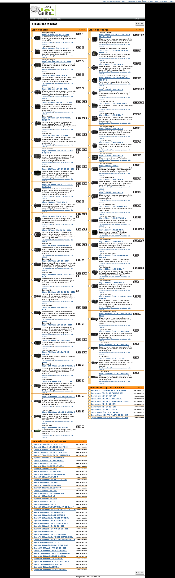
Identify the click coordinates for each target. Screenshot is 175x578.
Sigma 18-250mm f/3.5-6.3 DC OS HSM (58, 169)
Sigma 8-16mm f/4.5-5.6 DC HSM (55, 35)
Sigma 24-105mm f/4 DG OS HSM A (56, 245)
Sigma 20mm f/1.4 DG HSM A (111, 90)
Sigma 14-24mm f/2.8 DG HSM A (55, 89)
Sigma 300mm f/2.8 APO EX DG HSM (114, 331)
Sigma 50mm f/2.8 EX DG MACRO (104, 410)
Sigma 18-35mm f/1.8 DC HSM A (55, 135)
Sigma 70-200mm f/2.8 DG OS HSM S (57, 325)
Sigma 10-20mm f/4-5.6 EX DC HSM (48, 444)
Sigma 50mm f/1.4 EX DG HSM (103, 407)
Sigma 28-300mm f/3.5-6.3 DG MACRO (49, 515)
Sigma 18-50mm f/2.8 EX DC (45, 463)
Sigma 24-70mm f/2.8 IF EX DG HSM (57, 216)
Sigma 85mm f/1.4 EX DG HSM (111, 230)
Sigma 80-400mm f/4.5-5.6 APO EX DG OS (51, 545)
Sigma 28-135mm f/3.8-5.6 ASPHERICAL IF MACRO (55, 510)
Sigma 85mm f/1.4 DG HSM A (111, 242)
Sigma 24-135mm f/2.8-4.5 (44, 496)
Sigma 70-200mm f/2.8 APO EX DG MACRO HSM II (54, 540)
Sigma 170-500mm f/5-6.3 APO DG (48, 564)
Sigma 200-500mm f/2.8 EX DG (46, 567)
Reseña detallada (47, 42)
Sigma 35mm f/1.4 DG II (108, 166)
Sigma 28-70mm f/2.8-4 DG (45, 501)
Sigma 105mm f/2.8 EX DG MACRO (105, 412)
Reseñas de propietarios (62, 42)
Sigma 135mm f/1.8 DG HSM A (111, 283)
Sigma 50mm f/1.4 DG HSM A (111, 193)
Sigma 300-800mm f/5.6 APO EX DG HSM (50, 570)
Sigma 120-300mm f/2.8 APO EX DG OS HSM (52, 553)
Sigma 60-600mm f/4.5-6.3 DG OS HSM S (58, 292)
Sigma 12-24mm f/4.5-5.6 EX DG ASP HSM (51, 447)
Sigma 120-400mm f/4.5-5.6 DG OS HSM (50, 556)
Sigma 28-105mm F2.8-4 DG (45, 504)
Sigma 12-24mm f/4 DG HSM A (54, 75)
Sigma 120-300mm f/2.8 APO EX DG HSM (50, 551)
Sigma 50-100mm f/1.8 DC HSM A (55, 261)
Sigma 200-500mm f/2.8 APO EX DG (56, 428)
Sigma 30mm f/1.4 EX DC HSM (103, 404)
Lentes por (50, 19)
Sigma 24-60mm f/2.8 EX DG (45, 491)
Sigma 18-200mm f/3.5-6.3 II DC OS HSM (50, 480)
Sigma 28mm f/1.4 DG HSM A (111, 129)
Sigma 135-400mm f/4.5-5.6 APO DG (48, 559)
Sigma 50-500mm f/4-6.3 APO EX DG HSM (51, 529)
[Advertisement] (100, 10)
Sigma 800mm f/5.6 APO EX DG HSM (114, 374)
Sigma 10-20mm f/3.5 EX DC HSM (56, 48)
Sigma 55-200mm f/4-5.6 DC (45, 532)
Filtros (59, 19)
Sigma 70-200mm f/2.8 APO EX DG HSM (50, 534)
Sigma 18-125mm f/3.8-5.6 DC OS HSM (49, 474)
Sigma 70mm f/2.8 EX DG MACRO (113, 206)
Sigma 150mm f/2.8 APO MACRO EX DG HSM (109, 415)
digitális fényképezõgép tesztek (116, 1)
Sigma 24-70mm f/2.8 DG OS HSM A (56, 230)
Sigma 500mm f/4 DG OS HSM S (112, 358)
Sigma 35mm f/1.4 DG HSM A (111, 156)
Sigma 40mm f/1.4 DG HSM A (111, 179)
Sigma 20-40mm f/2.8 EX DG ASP (47, 488)
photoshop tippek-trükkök (150, 1)
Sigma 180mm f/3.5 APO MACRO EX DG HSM (109, 418)
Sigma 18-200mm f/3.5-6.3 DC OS (47, 485)
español (137, 19)
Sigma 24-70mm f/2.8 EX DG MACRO (49, 493)
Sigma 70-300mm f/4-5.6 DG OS (46, 542)
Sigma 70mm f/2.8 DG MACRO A (112, 218)
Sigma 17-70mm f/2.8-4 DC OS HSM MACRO (52, 455)
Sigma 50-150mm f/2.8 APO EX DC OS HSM (51, 518)
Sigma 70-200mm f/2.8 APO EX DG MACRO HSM (53, 537)
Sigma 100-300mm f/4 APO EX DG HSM (50, 548)
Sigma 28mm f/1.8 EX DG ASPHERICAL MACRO (110, 401)
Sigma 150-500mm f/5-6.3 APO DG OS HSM (51, 562)
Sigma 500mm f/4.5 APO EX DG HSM (114, 345)
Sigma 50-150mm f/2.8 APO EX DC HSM (50, 521)
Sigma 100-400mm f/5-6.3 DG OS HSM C (58, 366)
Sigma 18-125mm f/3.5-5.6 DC (46, 477)
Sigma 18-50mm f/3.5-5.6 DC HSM (47, 471)
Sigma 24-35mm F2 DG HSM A (54, 202)
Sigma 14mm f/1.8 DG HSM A (111, 64)
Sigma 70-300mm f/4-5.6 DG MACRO (57, 340)
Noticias (41, 19)
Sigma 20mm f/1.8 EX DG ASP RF (113, 103)
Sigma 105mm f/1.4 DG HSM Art (112, 269)
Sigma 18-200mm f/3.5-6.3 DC (46, 482)
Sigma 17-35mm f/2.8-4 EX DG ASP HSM (50, 452)
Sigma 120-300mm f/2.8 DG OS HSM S (57, 381)
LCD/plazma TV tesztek (167, 1)
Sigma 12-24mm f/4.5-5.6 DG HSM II (56, 62)
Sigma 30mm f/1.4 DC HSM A (111, 142)
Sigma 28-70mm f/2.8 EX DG (45, 499)
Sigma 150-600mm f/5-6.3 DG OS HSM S (58, 397)
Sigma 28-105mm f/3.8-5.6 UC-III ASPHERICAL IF (54, 507)
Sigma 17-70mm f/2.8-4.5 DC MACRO (49, 458)
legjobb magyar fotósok (134, 1)
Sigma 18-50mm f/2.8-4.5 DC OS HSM (49, 461)
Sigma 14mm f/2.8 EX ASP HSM (104, 396)
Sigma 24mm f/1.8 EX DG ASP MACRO (106, 399)
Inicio (33, 19)
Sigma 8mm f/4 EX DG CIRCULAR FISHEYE (108, 390)
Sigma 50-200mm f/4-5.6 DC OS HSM (49, 526)
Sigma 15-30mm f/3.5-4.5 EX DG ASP (49, 450)
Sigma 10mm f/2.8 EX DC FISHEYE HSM (107, 393)
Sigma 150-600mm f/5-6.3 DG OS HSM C (58, 412)
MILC (104, 1)
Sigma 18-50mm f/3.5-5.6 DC (45, 469)
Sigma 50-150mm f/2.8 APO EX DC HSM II (51, 523)
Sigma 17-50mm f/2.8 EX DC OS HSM (57, 102)
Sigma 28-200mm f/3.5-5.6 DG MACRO (49, 512)
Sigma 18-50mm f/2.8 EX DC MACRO (49, 466)
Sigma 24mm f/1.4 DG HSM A (111, 115)
